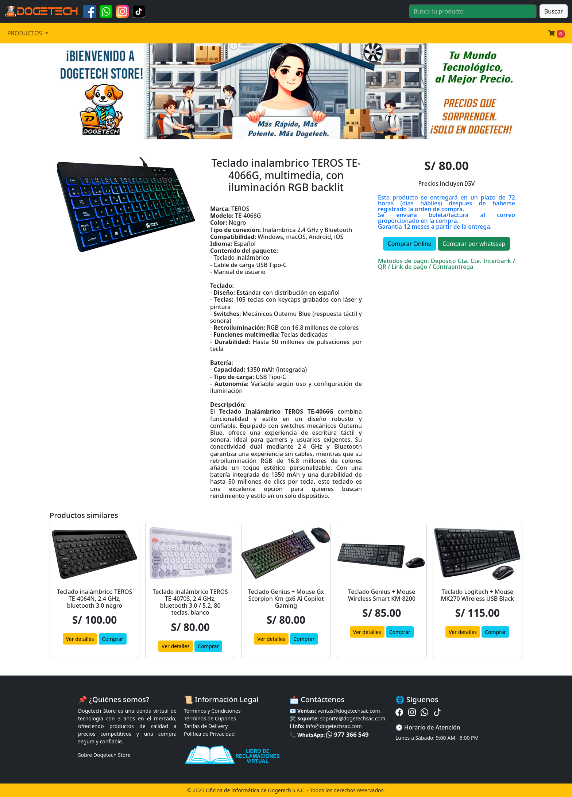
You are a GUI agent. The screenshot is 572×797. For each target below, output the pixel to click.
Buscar (553, 11)
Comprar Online (410, 244)
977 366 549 (347, 734)
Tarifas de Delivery (206, 726)
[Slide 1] (112, 248)
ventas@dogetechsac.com (348, 710)
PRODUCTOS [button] (25, 33)
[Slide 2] (125, 248)
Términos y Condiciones (212, 710)
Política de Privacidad (209, 733)
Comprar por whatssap (473, 244)
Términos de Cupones (210, 718)
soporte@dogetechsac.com (352, 718)
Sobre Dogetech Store (104, 754)
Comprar (112, 638)
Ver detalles (80, 638)
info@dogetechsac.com (334, 726)
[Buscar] (473, 11)
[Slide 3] (138, 248)
